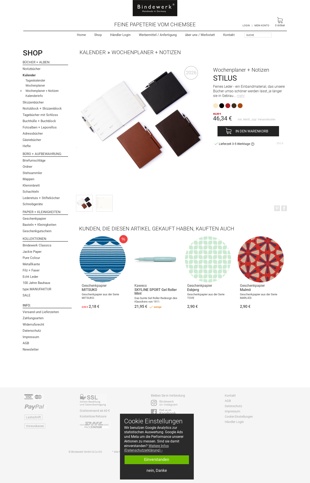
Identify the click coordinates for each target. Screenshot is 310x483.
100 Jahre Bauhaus (36, 283)
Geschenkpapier (34, 219)
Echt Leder (30, 277)
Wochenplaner (35, 85)
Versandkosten (267, 119)
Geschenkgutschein (37, 231)
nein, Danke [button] (157, 470)
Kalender (29, 75)
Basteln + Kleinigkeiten (39, 225)
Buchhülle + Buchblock (39, 121)
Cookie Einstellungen (239, 416)
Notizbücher (31, 69)
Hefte (27, 146)
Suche (250, 35)
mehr (241, 96)
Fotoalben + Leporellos (40, 127)
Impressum (31, 337)
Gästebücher (32, 140)
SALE (27, 295)
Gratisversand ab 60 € (95, 410)
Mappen (28, 179)
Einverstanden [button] (156, 459)
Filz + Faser (31, 270)
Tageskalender (35, 80)
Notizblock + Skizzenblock (42, 109)
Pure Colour (31, 258)
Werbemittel (158, 35)
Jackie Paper (32, 252)
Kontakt (229, 35)
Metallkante (31, 264)
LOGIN (246, 25)
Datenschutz (32, 331)
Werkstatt (200, 35)
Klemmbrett (31, 185)
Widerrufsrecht (33, 324)
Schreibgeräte (33, 204)
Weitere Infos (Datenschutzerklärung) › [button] (146, 448)
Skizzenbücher (33, 102)
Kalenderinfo (34, 96)
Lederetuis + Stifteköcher (41, 198)
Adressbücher (33, 133)
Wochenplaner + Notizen (42, 91)
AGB (26, 343)
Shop (98, 35)
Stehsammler (32, 173)
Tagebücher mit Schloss (40, 115)
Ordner (27, 167)
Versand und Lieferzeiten (41, 312)
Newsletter (31, 349)
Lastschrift (33, 417)
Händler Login (120, 35)
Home (81, 35)
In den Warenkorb (252, 131)
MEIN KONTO (261, 25)
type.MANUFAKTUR (37, 289)
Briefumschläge (34, 160)
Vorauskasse (34, 426)
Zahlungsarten (33, 318)
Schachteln (31, 192)
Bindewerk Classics (37, 245)
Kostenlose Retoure (93, 416)
